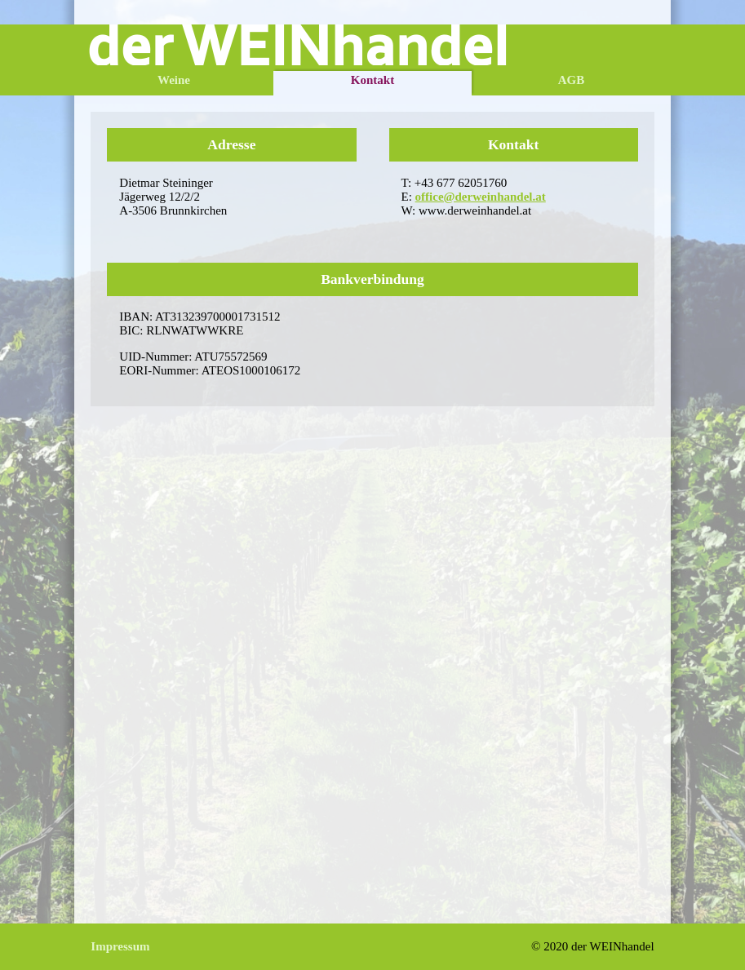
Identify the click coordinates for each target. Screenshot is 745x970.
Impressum (120, 946)
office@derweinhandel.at (480, 196)
